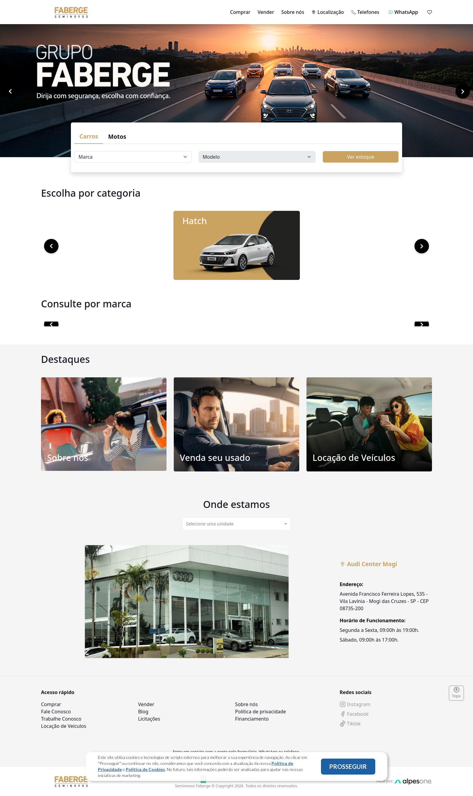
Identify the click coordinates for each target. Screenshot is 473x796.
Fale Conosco (56, 711)
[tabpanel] (236, 601)
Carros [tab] (88, 136)
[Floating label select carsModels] (257, 157)
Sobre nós (292, 12)
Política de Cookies (145, 769)
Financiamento (251, 718)
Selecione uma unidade (209, 524)
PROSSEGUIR (348, 766)
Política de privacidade (260, 711)
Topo (456, 693)
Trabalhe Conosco (61, 718)
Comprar (240, 12)
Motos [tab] (117, 136)
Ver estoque (360, 157)
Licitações (149, 718)
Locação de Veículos (63, 726)
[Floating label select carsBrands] (133, 157)
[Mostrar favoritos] (429, 12)
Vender (266, 12)
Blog (143, 711)
